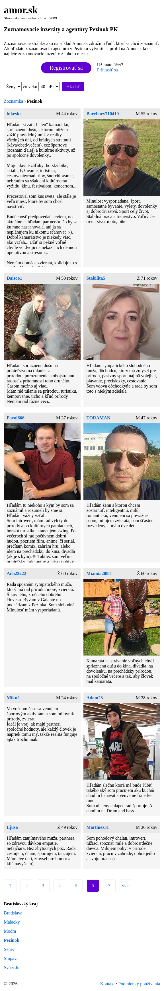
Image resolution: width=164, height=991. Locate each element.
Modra (10, 931)
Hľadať (73, 86)
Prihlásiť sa (107, 69)
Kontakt (107, 983)
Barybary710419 (102, 113)
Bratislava (13, 912)
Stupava (11, 958)
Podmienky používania (139, 983)
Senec (9, 949)
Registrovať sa (66, 68)
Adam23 (94, 697)
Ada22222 (16, 573)
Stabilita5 (95, 278)
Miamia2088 (98, 573)
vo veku (41, 86)
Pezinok (11, 940)
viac (126, 885)
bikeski (14, 113)
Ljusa (12, 827)
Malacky (12, 922)
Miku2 (13, 697)
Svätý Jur (12, 967)
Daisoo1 (14, 278)
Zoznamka (13, 101)
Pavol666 (15, 417)
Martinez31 (97, 827)
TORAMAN (98, 417)
